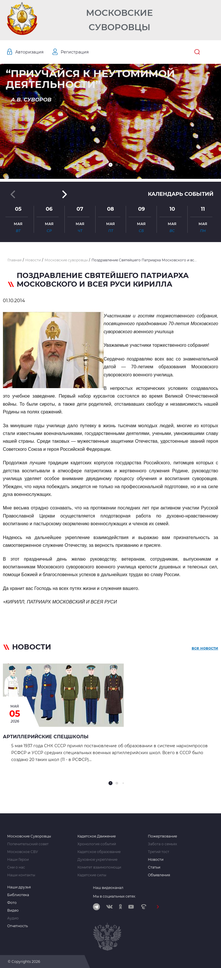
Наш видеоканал (108, 887)
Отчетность (17, 926)
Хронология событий (96, 844)
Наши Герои (18, 859)
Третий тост (158, 852)
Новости (155, 859)
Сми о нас (16, 867)
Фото (12, 902)
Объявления (159, 875)
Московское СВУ (22, 852)
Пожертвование (162, 836)
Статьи (154, 867)
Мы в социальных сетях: (114, 896)
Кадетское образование (99, 852)
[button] (110, 165)
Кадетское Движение (96, 836)
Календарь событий (181, 194)
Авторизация (29, 52)
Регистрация (75, 52)
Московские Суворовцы (119, 19)
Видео (13, 910)
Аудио (13, 918)
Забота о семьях (162, 844)
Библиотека (18, 895)
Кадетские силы (91, 875)
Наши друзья (19, 887)
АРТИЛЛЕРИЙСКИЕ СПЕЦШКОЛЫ (45, 736)
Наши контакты (21, 875)
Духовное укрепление (97, 859)
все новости (205, 648)
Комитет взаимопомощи (99, 867)
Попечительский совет (28, 844)
